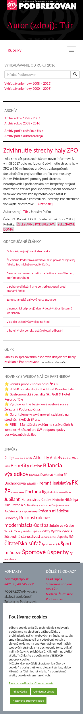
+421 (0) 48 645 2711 (19, 584)
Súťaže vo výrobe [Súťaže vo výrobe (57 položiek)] (61, 525)
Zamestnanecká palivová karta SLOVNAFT (32, 300)
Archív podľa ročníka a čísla (23, 131)
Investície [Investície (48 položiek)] (64, 492)
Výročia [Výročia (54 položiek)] (67, 531)
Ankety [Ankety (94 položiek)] (56, 457)
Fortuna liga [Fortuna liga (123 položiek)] (37, 492)
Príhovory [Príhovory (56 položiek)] (11, 518)
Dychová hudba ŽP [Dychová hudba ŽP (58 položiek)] (54, 474)
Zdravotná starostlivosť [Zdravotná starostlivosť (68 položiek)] (22, 536)
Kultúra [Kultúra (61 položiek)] (46, 499)
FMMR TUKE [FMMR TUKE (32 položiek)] (18, 492)
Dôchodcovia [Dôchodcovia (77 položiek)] (15, 483)
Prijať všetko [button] (20, 691)
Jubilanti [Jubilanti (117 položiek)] (12, 499)
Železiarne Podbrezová (36, 224)
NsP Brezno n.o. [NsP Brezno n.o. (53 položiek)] (15, 505)
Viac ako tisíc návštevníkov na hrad (28, 322)
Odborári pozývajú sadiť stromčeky (28, 251)
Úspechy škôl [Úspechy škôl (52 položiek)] (65, 537)
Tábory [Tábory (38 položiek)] (18, 531)
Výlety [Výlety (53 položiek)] (46, 531)
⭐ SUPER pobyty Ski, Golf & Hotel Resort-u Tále (39, 389)
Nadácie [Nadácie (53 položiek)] (58, 500)
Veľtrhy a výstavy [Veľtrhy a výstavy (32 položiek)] (32, 531)
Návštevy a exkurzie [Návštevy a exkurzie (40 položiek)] (39, 505)
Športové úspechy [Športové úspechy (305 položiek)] (45, 552)
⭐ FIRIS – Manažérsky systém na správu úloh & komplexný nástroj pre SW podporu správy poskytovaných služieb (38, 429)
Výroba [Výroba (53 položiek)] (56, 531)
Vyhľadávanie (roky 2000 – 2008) (27, 88)
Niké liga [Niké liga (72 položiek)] (71, 499)
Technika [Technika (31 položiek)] (9, 531)
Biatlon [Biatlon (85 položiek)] (36, 465)
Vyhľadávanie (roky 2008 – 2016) (27, 83)
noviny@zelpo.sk (16, 579)
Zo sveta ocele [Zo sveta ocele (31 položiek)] (48, 536)
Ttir (25, 212)
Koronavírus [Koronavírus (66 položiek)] (30, 499)
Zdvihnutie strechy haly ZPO (40, 150)
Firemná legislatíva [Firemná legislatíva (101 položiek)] (54, 483)
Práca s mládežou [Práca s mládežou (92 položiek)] (54, 511)
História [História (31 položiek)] (54, 492)
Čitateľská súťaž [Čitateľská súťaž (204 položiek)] (22, 543)
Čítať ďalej (45, 204)
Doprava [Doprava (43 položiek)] (34, 475)
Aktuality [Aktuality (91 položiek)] (41, 457)
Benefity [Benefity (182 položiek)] (19, 465)
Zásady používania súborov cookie (31, 683)
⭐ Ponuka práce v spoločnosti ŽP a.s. (31, 384)
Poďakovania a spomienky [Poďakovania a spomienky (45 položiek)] (21, 511)
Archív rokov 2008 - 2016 (22, 123)
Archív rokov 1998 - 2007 (22, 118)
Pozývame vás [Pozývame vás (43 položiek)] (60, 505)
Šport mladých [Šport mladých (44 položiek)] (51, 544)
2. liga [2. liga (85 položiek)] (9, 457)
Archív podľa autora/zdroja (23, 136)
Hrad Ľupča (54, 579)
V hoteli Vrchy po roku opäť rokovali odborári (35, 330)
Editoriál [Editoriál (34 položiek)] (31, 483)
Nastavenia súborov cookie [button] (28, 700)
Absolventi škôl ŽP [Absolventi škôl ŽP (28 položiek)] (23, 458)
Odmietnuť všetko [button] (43, 691)
